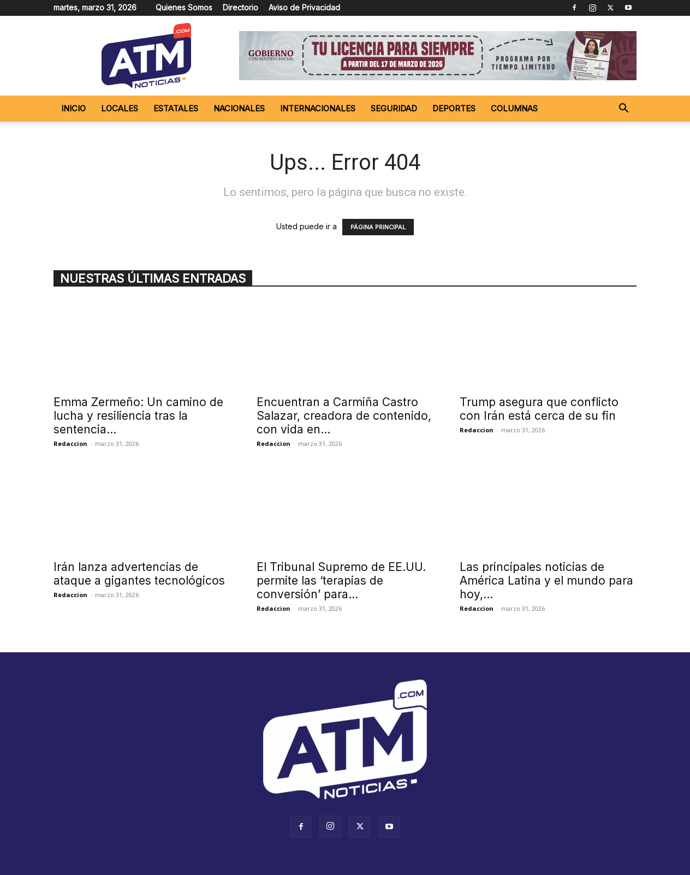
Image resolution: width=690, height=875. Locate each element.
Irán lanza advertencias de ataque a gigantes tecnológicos (139, 573)
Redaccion (70, 443)
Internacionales (317, 108)
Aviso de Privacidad (304, 7)
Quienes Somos (184, 7)
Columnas (514, 108)
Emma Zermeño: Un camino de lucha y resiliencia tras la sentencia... (138, 415)
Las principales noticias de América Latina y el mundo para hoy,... (546, 580)
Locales (119, 108)
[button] (623, 109)
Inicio (73, 108)
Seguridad (394, 108)
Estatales (175, 108)
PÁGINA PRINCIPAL (378, 227)
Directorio (240, 7)
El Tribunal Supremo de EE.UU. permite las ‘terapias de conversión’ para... (341, 580)
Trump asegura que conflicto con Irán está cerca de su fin (539, 408)
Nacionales (239, 108)
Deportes (453, 108)
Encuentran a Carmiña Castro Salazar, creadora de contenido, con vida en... (344, 415)
